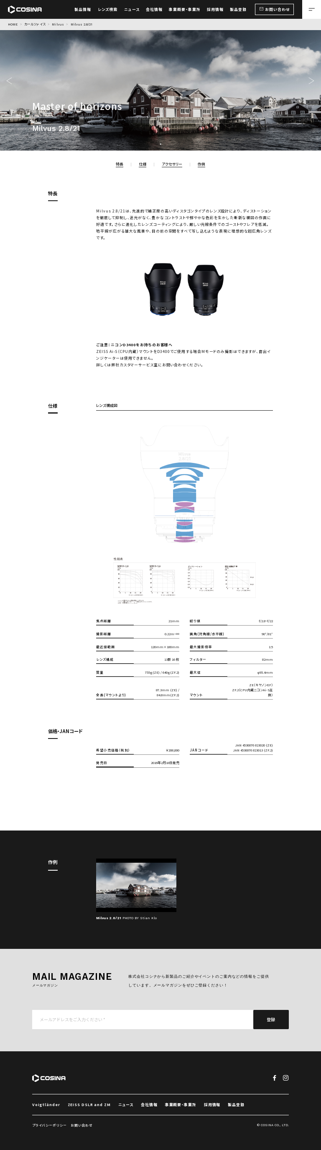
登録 (271, 1019)
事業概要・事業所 (180, 1104)
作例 (201, 164)
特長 (119, 164)
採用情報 (212, 1104)
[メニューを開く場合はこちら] (311, 9)
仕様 (142, 164)
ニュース (126, 1104)
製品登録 (236, 1104)
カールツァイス (35, 24)
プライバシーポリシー (49, 1125)
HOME (13, 24)
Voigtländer (46, 1104)
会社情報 (149, 1104)
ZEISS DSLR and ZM (89, 1104)
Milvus (58, 24)
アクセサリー (172, 164)
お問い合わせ (82, 1125)
